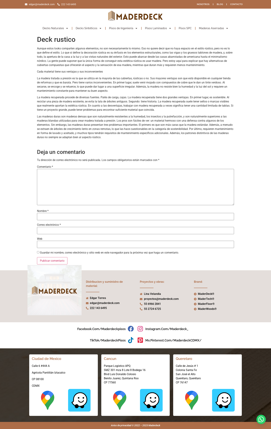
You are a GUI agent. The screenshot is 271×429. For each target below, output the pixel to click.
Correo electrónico (49, 224)
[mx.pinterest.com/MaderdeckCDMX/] (140, 340)
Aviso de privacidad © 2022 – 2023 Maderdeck (135, 425)
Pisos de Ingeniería (123, 28)
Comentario (45, 166)
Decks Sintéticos (89, 28)
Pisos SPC (185, 28)
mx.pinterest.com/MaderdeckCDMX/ (173, 340)
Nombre (43, 211)
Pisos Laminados (158, 28)
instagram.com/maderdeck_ (166, 329)
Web (39, 238)
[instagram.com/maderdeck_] (140, 329)
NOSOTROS (203, 4)
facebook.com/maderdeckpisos (101, 329)
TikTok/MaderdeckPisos (108, 340)
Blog (220, 4)
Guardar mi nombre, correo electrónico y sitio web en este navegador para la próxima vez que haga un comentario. (109, 252)
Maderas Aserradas (213, 28)
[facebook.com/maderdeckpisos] (131, 329)
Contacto (236, 4)
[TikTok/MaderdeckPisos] (131, 340)
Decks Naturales (55, 28)
